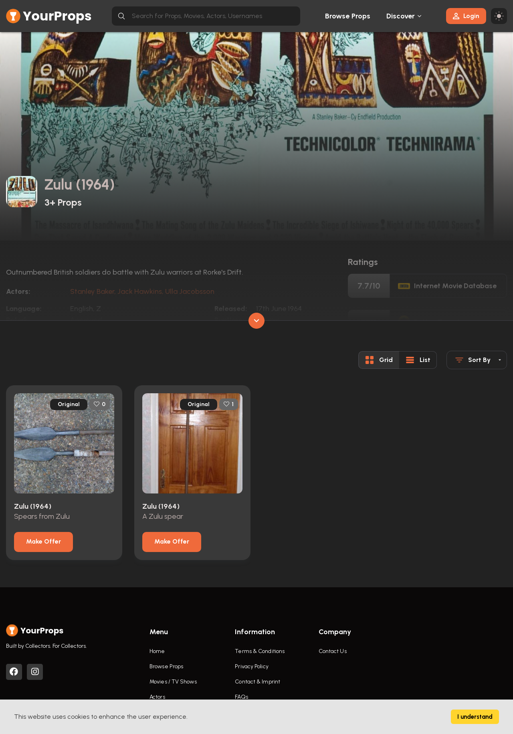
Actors (157, 697)
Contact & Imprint (257, 681)
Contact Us (333, 651)
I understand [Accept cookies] (475, 716)
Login (466, 16)
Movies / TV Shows (173, 681)
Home (157, 651)
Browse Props (347, 16)
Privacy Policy (251, 666)
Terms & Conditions (260, 651)
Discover (400, 16)
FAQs (241, 697)
